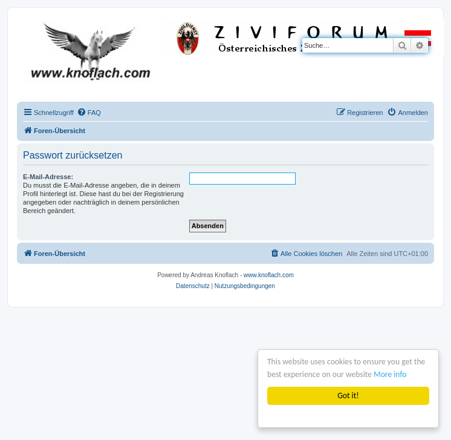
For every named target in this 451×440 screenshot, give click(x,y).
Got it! (348, 395)
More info (390, 374)
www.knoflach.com (269, 275)
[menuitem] (89, 112)
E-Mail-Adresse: (48, 176)
